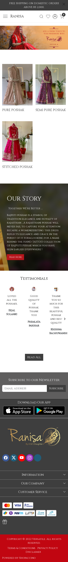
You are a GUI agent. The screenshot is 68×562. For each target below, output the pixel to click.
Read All (34, 357)
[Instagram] (29, 458)
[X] (13, 458)
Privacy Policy (47, 548)
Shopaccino (27, 558)
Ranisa (17, 16)
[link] (41, 16)
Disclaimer (33, 552)
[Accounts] (54, 16)
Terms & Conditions (21, 548)
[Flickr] (37, 458)
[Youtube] (21, 458)
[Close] (64, 4)
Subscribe (56, 388)
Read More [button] (15, 257)
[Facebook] (5, 458)
